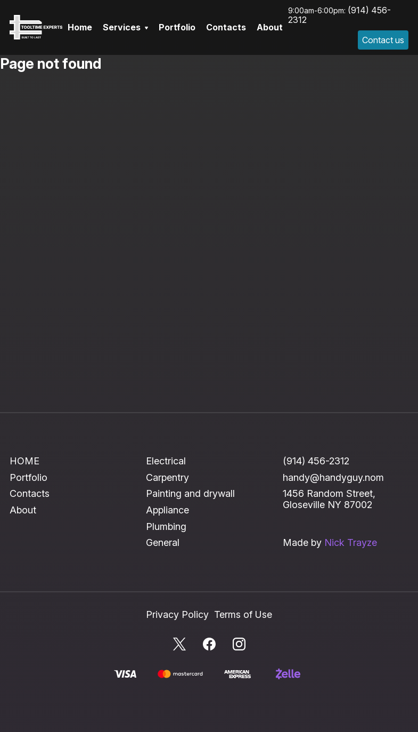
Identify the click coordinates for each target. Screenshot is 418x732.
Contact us (383, 40)
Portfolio (177, 27)
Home (80, 27)
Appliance (167, 510)
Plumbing (166, 526)
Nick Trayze (350, 542)
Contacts (226, 27)
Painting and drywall (190, 493)
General (162, 542)
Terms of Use (243, 614)
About (270, 27)
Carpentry (167, 477)
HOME (24, 460)
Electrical (166, 460)
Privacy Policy (177, 614)
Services (125, 27)
